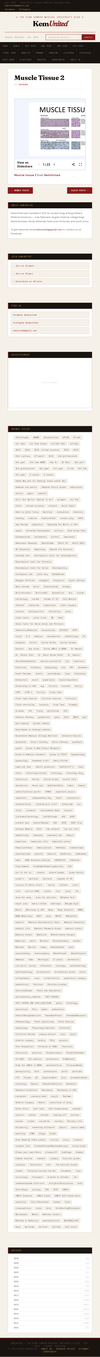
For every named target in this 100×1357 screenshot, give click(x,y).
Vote (48, 1208)
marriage (56, 903)
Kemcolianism (44, 847)
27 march (39, 456)
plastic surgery (24, 1040)
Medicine (41, 934)
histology (56, 773)
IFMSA (48, 791)
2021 (16, 1277)
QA (36, 1077)
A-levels (48, 474)
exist (35, 679)
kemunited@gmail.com (17, 5)
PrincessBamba (74, 1065)
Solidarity (21, 1127)
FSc (30, 710)
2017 (16, 1295)
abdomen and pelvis (26, 487)
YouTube (56, 1226)
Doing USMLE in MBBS (55, 648)
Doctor (33, 642)
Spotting (20, 1133)
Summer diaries (24, 1158)
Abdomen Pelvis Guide (54, 487)
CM (52, 617)
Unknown (23, 84)
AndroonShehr (48, 518)
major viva (21, 903)
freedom (73, 704)
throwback (66, 1170)
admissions (76, 487)
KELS (39, 828)
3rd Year (62, 46)
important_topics (65, 791)
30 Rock (66, 462)
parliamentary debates (28, 996)
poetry (41, 1040)
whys (18, 1226)
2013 (18, 449)
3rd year (44, 468)
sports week (77, 1127)
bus (70, 592)
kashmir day (22, 822)
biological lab (24, 574)
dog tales (33, 648)
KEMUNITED (60, 860)
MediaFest (71, 915)
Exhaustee (80, 673)
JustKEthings (50, 816)
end (63, 667)
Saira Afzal (22, 1108)
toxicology (21, 1177)
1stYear (74, 443)
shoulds (44, 1114)
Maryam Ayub (71, 903)
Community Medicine (26, 630)
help (80, 766)
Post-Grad (8, 59)
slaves (19, 1121)
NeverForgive (78, 953)
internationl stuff (46, 804)
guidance (77, 741)
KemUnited (52, 175)
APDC (80, 518)
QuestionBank (49, 1077)
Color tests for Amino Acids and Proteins (39, 623)
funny (40, 710)
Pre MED (20, 1058)
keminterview (23, 853)
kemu (18, 860)
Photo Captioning (44, 1021)
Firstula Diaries (51, 698)
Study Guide (79, 1145)
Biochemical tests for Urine (32, 567)
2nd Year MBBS (37, 462)
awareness (69, 536)
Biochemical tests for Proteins (33, 561)
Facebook (10, 9)
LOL (77, 891)
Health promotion (45, 766)
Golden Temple (41, 723)
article (59, 530)
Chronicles (55, 611)
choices (20, 611)
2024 (16, 1268)
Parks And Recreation (49, 990)
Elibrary (35, 667)
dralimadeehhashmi (26, 661)
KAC (63, 816)
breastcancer (51, 586)
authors (55, 536)
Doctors (20, 648)
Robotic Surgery (24, 1102)
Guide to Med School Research (43, 748)
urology (36, 1189)
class (68, 611)
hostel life (69, 779)
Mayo (51, 909)
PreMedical (69, 1058)
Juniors (68, 810)
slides (30, 1121)
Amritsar (47, 511)
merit (33, 940)
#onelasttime (51, 437)
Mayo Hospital (66, 909)
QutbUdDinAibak (79, 1077)
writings (29, 1226)
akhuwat (61, 499)
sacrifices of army (60, 1102)
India (59, 797)
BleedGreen (58, 574)
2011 (16, 1323)
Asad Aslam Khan (76, 530)
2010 (16, 1328)
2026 (16, 1258)
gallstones (53, 710)
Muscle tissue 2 (25, 175)
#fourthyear (22, 437)
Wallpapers (21, 1214)
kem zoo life (71, 828)
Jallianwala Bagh (49, 810)
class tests (22, 617)
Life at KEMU (32, 891)
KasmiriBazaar (41, 822)
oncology (60, 965)
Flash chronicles (25, 704)
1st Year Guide (38, 443)
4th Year (78, 46)
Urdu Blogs (21, 1189)
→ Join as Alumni (23, 273)
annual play (67, 518)
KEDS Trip (76, 822)
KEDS (64, 822)
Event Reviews (23, 673)
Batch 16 (63, 543)
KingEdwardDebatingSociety (48, 866)
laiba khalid (76, 872)
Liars (75, 884)
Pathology (72, 1003)
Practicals (21, 1052)
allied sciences (35, 505)
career (35, 599)
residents (21, 1096)
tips (78, 1170)
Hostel (35, 779)
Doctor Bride (48, 642)
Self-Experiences (58, 1108)
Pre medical (35, 1058)
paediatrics (22, 984)
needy (43, 947)
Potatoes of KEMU (47, 1046)
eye (42, 686)
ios (79, 804)
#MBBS (36, 437)
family (78, 686)
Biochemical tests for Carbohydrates (55, 555)
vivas (39, 1208)
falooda (66, 686)
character (33, 605)
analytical (63, 511)
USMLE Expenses (24, 1195)
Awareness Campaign (26, 543)
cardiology (21, 599)
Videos (57, 1201)
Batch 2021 (78, 543)
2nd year (20, 462)
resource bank (38, 1096)
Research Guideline (26, 1090)
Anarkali (78, 511)
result (54, 1096)
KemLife (25, 52)
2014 (27, 449)
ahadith (42, 493)
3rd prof (79, 462)
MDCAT (59, 915)
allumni (53, 505)
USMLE (16, 46)
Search (88, 37)
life (18, 891)
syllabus (20, 1164)
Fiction (41, 692)
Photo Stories (66, 1021)
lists (68, 891)
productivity (23, 1071)
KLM (69, 866)
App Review (21, 524)
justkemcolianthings (27, 816)
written (43, 1226)
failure (53, 686)
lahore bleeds (56, 872)
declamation (53, 636)
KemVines (74, 860)
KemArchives (22, 835)
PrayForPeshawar (75, 1052)
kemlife (38, 853)
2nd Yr (53, 462)
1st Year (30, 46)
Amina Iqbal (68, 505)
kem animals (52, 828)
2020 (16, 1281)
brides (66, 586)
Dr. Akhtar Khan (24, 654)
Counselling (48, 630)
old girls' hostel (26, 965)
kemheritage (76, 847)
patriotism (21, 1009)
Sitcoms (75, 1114)
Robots (41, 1102)
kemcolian (21, 841)
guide (19, 748)
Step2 (53, 1133)
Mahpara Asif (68, 897)
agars (30, 493)
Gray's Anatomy (39, 741)
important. (21, 797)
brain (36, 586)
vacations (21, 1201)
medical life (23, 928)
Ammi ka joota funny (27, 511)
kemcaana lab (54, 835)
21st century (23, 456)
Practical (67, 1046)
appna (19, 530)
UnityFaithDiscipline (61, 1183)
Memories (20, 940)
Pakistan (38, 984)
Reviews (67, 1096)
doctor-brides (68, 642)
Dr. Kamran (74, 654)
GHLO (66, 717)
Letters (63, 884)
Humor (71, 785)
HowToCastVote (55, 785)
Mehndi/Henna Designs (63, 934)
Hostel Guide (51, 779)
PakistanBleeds (24, 990)
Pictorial (85, 52)
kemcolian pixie (61, 841)
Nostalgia (43, 959)
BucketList (58, 592)
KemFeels (60, 847)
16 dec (76, 437)
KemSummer (81, 853)
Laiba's (20, 878)
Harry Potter (60, 760)
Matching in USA (35, 909)
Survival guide (71, 1158)
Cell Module (69, 599)
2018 (16, 1291)
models (76, 940)
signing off (59, 1114)
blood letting (76, 580)
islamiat (31, 810)
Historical (21, 779)
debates (38, 636)
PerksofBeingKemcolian (28, 1015)
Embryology (51, 667)
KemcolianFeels (24, 847)
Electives (25, 59)
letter (51, 884)
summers (41, 1158)
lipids (47, 891)
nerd (71, 947)
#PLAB (66, 437)
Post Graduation (24, 1046)
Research (71, 1083)
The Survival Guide (66, 1164)
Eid (67, 661)
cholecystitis (36, 611)
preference (52, 1058)
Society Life (74, 1121)
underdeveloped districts (30, 1183)
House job (37, 785)
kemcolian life (39, 841)
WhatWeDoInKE (71, 1220)
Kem (50, 23)
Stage (42, 1133)
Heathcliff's (66, 766)
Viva (67, 1201)
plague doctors (47, 1034)
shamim (32, 1114)
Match (19, 909)
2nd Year (46, 46)
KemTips (41, 59)
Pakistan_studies (57, 984)
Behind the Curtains (61, 549)
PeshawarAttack (53, 1015)
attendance (40, 536)
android (32, 518)
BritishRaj (42, 592)
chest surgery (68, 605)
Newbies (20, 959)
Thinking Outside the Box (41, 1170)
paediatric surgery (74, 978)
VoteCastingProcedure (67, 1208)
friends (20, 710)
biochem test (23, 555)
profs (65, 1071)
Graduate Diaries (71, 735)
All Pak (74, 499)
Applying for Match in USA (62, 524)
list (58, 891)
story (66, 1139)
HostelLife (21, 785)
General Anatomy (24, 717)
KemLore (53, 52)
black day (42, 574)
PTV (17, 1077)
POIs (52, 1040)
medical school (73, 928)
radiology (21, 1083)
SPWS (32, 1133)
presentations (54, 1065)
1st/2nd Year (58, 443)
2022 (16, 1272)
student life (23, 1145)
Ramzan (34, 1083)
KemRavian (65, 853)
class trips (39, 617)
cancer (80, 592)
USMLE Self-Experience (67, 1195)
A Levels (34, 474)
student (78, 1139)
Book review (22, 586)
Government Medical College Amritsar (36, 735)
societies (44, 1121)
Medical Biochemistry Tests (44, 922)
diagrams (20, 642)
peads (44, 1009)
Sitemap (84, 1348)
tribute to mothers (58, 1177)
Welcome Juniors (52, 1214)
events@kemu (54, 673)
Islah (19, 810)
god (84, 717)
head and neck (23, 766)
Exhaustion (21, 679)
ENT (71, 667)
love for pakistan (46, 897)
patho (59, 1003)
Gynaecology (77, 754)
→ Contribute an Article (27, 281)
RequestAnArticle (52, 1083)
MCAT (39, 915)
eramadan (82, 667)
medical (20, 922)
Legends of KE (64, 878)
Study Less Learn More (28, 1152)
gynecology (21, 760)
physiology (21, 1027)
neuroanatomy (23, 953)
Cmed (60, 617)
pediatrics (58, 1009)
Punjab (27, 1077)
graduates (21, 741)
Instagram (24, 9)
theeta (19, 1170)
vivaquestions (23, 1208)
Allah (19, 505)
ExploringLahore (68, 679)
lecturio (47, 878)
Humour (81, 785)
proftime (77, 1071)
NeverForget (60, 953)
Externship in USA (26, 686)
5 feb (71, 468)
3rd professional (25, 468)
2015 (66, 449)
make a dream (39, 903)
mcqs (48, 915)
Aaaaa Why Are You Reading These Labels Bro (41, 480)
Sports (63, 1127)
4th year (58, 468)
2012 (16, 1318)
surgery (54, 1158)
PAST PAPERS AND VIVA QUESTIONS (33, 1003)
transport (37, 1177)
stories (54, 1139)
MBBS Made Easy (24, 915)
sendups (76, 1108)
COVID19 (63, 630)
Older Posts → (79, 190)
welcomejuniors (51, 1220)
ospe (36, 978)
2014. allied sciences (46, 449)
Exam (67, 673)
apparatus (37, 524)
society (58, 1121)
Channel (20, 605)
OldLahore (45, 965)
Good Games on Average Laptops (33, 729)
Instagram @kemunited (25, 322)
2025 (16, 1263)
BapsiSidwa (48, 543)
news (30, 959)
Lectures (69, 52)
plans (73, 1034)
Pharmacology (23, 1021)
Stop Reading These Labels (30, 1139)
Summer (79, 1152)
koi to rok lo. (24, 872)
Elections (79, 661)
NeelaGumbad (57, 947)
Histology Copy (74, 773)
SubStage (66, 1152)
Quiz (63, 1077)
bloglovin (58, 580)
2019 (16, 1286)
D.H (28, 636)
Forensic (44, 704)
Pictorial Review (25, 1034)
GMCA (75, 717)
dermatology (71, 636)
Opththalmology (24, 971)
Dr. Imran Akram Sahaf (50, 654)
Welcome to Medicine (27, 1220)
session (20, 1114)
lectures (33, 878)
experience (49, 679)
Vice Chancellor (40, 1201)
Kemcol (70, 835)
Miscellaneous (61, 940)
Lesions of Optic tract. (29, 884)
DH (84, 636)
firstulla (70, 698)
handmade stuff (40, 760)
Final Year (9, 52)
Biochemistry (59, 567)
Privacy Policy (65, 1348)
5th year (20, 474)
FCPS (18, 692)
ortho (82, 971)
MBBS (80, 909)
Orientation (43, 971)
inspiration (72, 797)
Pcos (34, 1009)
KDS (55, 822)
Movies (32, 947)
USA (47, 1189)
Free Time (58, 704)
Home (5, 46)
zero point (71, 1226)
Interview (67, 804)
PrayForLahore (54, 1052)
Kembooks (38, 835)
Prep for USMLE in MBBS (29, 1065)
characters (50, 605)
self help (38, 1108)
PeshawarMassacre (76, 1015)
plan (63, 1034)
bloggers (44, 580)
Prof (36, 1071)
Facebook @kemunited (25, 314)
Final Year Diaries (26, 698)
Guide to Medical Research (30, 754)
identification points (28, 791)
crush (19, 636)
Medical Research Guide (47, 928)
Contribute (58, 59)
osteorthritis (51, 978)
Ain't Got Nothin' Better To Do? (34, 499)
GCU (65, 710)
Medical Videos (24, 934)
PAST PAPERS (51, 996)
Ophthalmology (77, 965)
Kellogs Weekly (24, 828)
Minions (44, 940)
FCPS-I (28, 692)
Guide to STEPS (58, 754)
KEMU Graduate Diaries (37, 860)
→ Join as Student (23, 265)
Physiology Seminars (43, 1027)
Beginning (39, 549)
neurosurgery (41, 953)
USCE (55, 1189)
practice (37, 1052)
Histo (19, 773)
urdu (79, 1183)
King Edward (22, 866)
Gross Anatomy (60, 741)
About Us (75, 59)
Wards (35, 1214)
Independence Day (41, 797)
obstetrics (73, 959)
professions (50, 1071)
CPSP (74, 630)
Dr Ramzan (76, 648)
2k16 (51, 456)
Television (36, 1164)
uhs (75, 1177)
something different (43, 1127)
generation (44, 717)
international (23, 804)
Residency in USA (66, 1090)
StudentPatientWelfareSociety (51, 1145)
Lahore (40, 872)
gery (57, 717)
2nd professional (67, 456)
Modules (20, 947)
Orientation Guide (65, 971)
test (48, 1164)
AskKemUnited (23, 536)
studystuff (51, 1152)
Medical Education (74, 922)
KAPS (72, 816)
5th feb (82, 468)
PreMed (40, 52)
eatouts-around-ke (50, 661)
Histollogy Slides (36, 773)
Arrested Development (38, 530)
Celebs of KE (51, 599)
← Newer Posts (20, 190)
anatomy (20, 518)
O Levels (58, 959)
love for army (23, 897)
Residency (47, 1090)
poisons (63, 1040)
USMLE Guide (43, 1195)
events (39, 673)
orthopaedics (23, 978)
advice (19, 493)
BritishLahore (23, 592)
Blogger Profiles (25, 580)
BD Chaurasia (23, 549)
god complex (22, 723)
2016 (75, 449)
